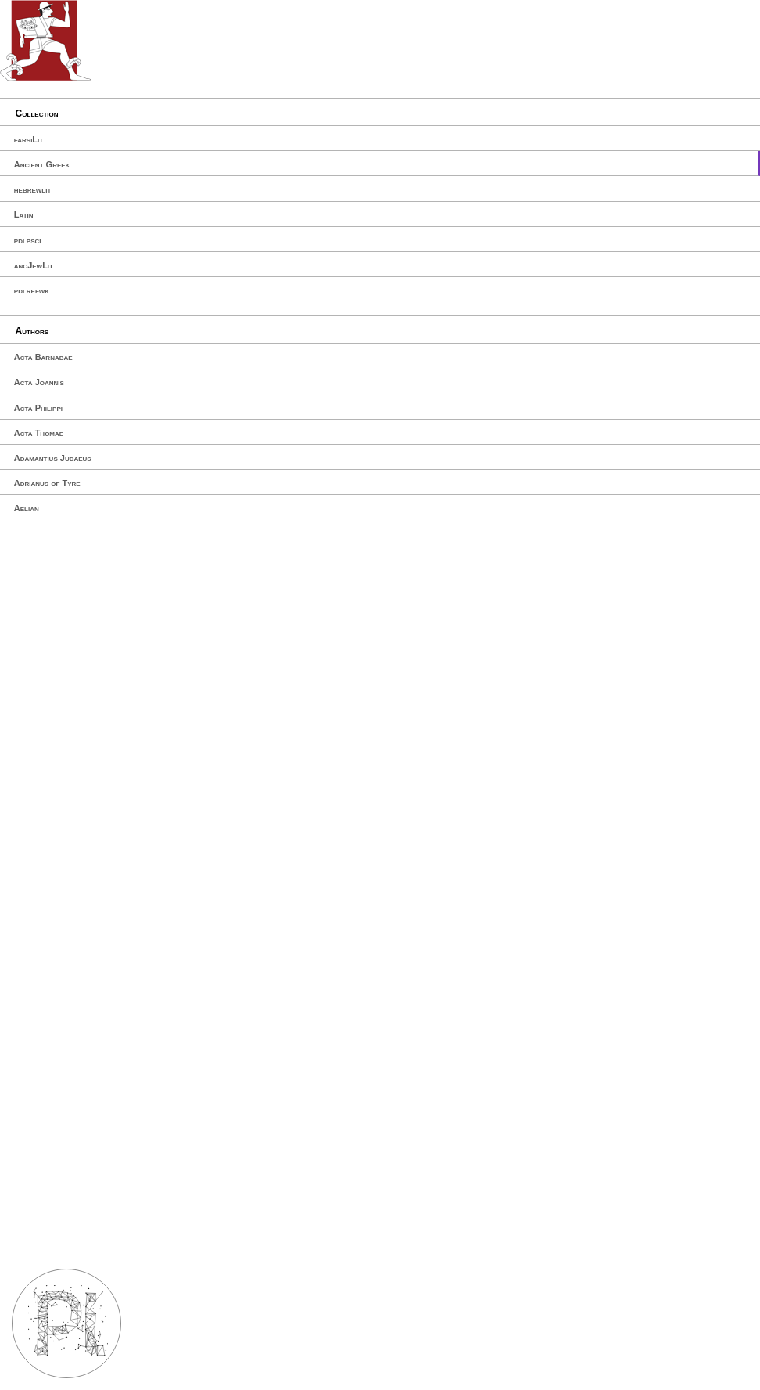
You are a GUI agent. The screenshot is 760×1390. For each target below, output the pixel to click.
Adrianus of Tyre (47, 483)
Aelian (26, 508)
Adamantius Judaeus (52, 458)
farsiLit (28, 139)
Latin (24, 214)
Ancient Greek (42, 164)
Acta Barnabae (43, 357)
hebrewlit (33, 189)
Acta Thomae (38, 433)
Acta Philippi (38, 407)
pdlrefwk (31, 290)
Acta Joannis (39, 382)
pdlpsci (27, 240)
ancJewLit (33, 265)
